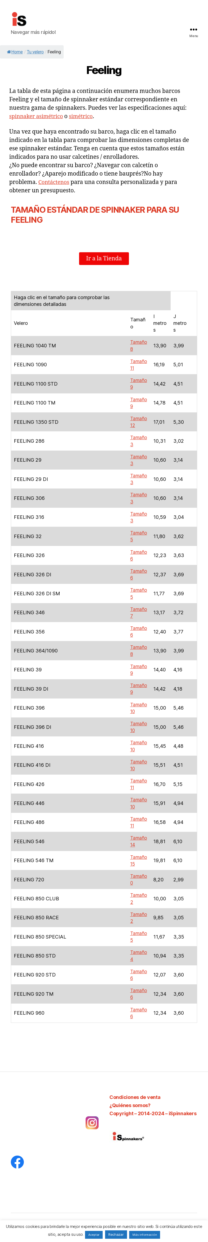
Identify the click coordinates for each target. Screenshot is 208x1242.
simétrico (85, 116)
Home (15, 51)
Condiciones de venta (135, 1097)
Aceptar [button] (93, 1235)
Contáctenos (54, 182)
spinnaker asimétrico (38, 116)
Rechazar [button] (116, 1234)
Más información (144, 1235)
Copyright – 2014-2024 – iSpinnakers (153, 1113)
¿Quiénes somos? (130, 1105)
